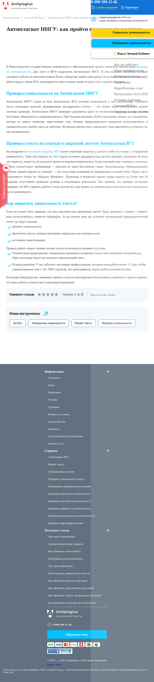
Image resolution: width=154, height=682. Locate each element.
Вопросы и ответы (59, 414)
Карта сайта (54, 664)
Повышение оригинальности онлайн (69, 486)
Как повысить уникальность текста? (69, 573)
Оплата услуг (56, 443)
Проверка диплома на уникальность (69, 493)
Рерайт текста (83, 323)
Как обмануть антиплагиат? (64, 551)
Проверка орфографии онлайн (66, 523)
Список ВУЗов (56, 421)
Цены (51, 385)
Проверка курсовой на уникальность (69, 501)
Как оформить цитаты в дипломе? (68, 580)
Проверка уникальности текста (66, 479)
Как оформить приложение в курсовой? (71, 588)
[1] (39, 294)
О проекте (54, 377)
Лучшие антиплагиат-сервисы (65, 543)
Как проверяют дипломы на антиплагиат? (72, 602)
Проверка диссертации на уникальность (71, 515)
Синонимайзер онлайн (61, 471)
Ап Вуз (17, 323)
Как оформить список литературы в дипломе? (75, 595)
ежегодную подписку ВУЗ (43, 151)
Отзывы (53, 399)
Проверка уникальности (117, 323)
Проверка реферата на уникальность (69, 508)
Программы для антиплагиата (65, 558)
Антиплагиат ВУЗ (58, 457)
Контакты (54, 429)
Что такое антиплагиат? (62, 536)
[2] (41, 294)
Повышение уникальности (48, 323)
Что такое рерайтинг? (60, 566)
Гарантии (53, 407)
